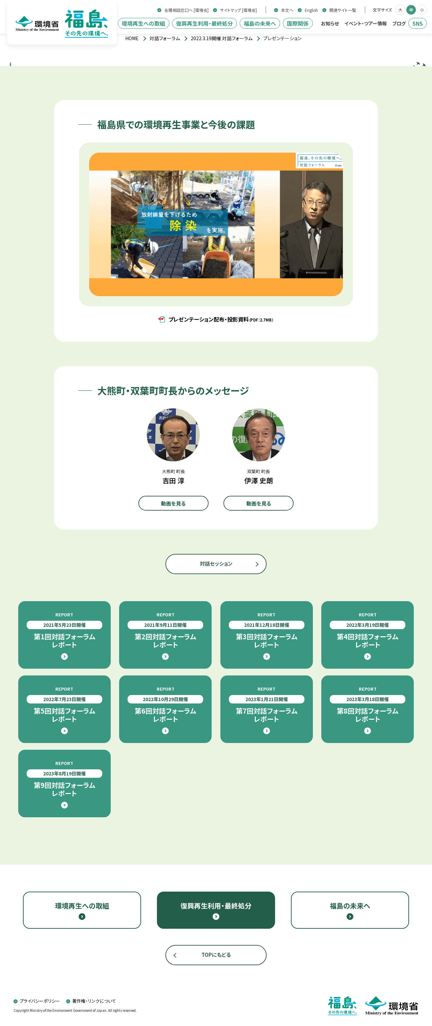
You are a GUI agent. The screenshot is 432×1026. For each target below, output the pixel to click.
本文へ (287, 10)
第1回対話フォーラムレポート (64, 630)
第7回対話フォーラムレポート (266, 704)
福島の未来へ (260, 23)
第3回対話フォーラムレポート (266, 630)
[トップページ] (132, 38)
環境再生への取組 (143, 23)
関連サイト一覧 (342, 10)
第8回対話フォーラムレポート (367, 704)
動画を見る (173, 503)
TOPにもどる (216, 954)
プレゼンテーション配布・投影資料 (220, 319)
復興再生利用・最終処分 (204, 23)
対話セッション (216, 563)
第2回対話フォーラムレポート (165, 630)
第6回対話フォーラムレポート (165, 704)
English (311, 10)
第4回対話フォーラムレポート (367, 630)
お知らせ (330, 23)
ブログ (399, 23)
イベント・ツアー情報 (365, 23)
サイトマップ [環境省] (238, 10)
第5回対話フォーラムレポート (64, 704)
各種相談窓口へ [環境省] (186, 10)
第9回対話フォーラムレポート (64, 779)
